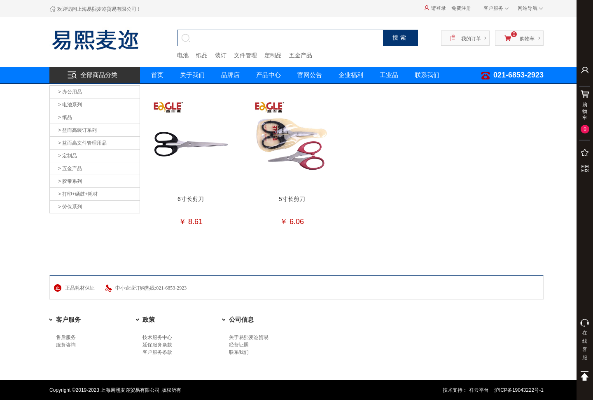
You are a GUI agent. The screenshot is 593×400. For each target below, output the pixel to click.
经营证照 (239, 345)
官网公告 (309, 74)
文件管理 (245, 55)
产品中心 (268, 74)
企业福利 (351, 74)
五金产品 (300, 55)
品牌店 (230, 74)
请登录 (435, 8)
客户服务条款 (157, 352)
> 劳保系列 (70, 207)
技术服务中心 (157, 337)
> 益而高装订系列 (77, 130)
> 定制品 (67, 156)
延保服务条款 (157, 345)
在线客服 (584, 339)
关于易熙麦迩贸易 (248, 337)
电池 (183, 55)
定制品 (273, 55)
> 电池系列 (70, 105)
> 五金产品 (70, 168)
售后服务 (66, 337)
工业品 (389, 74)
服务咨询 (66, 345)
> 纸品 (65, 117)
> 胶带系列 (70, 181)
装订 (220, 55)
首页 (157, 74)
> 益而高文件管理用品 (82, 143)
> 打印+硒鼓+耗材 (78, 194)
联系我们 (427, 74)
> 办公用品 (70, 92)
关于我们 (192, 74)
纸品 (202, 55)
